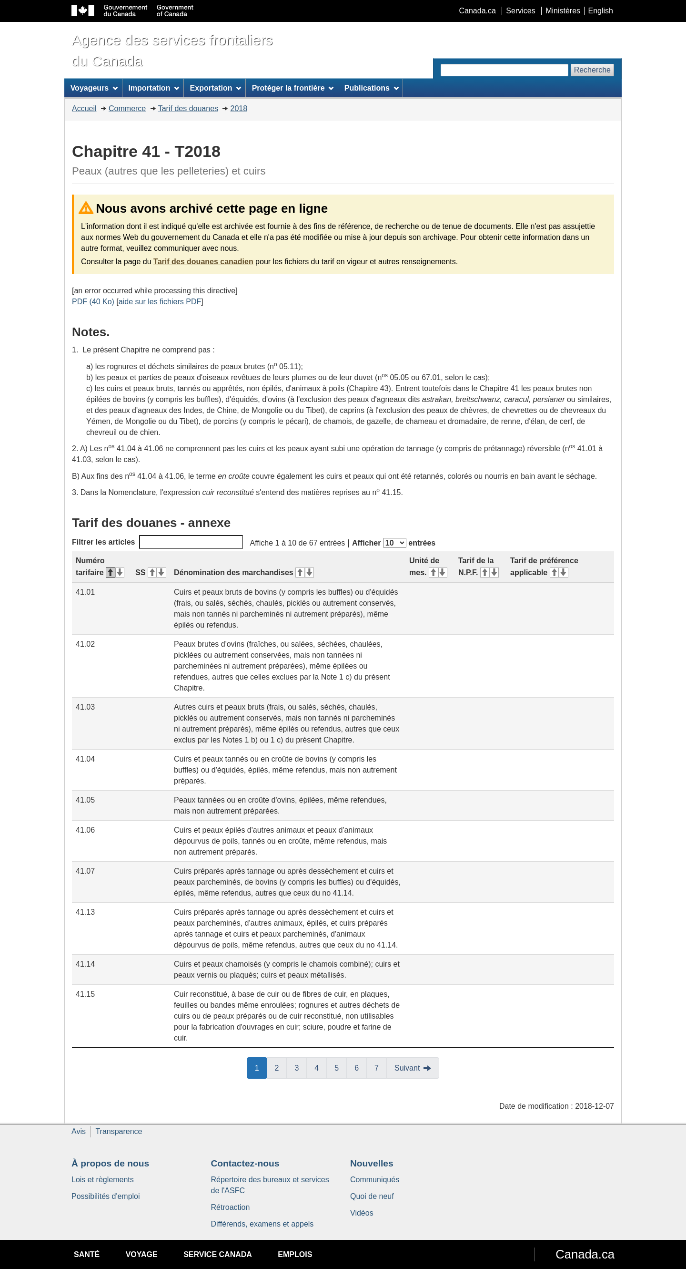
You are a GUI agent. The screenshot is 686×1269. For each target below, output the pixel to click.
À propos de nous (110, 1163)
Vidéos (361, 1213)
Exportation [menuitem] (216, 88)
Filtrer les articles (157, 542)
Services (520, 11)
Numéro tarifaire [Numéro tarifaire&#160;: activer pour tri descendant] (100, 567)
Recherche (592, 70)
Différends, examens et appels (262, 1224)
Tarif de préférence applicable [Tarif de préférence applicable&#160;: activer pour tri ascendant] (544, 567)
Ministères (562, 11)
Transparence (118, 1131)
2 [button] (281, 1067)
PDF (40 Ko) (93, 302)
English (600, 11)
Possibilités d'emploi (105, 1196)
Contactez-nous (245, 1163)
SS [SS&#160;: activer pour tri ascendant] (150, 572)
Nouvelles (371, 1163)
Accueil (84, 108)
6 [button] (360, 1067)
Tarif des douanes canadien (203, 262)
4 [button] (320, 1067)
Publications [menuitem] (371, 88)
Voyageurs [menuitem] (94, 88)
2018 (238, 108)
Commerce (127, 108)
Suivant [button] (407, 1068)
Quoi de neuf (372, 1196)
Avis (78, 1131)
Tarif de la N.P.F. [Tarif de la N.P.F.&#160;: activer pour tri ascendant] (478, 567)
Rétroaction (230, 1207)
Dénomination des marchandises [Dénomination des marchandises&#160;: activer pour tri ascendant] (244, 572)
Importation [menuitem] (153, 88)
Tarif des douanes (188, 108)
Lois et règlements (102, 1180)
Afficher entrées (393, 543)
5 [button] (340, 1067)
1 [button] (261, 1067)
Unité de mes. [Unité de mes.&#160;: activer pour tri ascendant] (428, 567)
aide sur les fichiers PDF (160, 302)
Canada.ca (477, 11)
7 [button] (380, 1067)
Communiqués (374, 1180)
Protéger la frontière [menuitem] (293, 88)
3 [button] (300, 1067)
